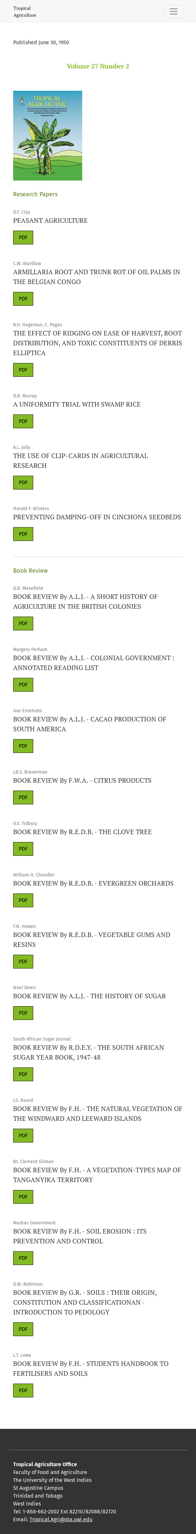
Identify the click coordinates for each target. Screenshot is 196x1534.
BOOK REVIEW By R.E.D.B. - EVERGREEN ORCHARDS (93, 883)
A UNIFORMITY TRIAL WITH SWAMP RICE (77, 404)
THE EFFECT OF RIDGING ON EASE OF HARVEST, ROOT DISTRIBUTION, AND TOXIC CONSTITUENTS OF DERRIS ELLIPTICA (97, 343)
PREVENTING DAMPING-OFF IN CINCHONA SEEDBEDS (97, 516)
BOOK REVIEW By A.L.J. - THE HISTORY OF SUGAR (89, 995)
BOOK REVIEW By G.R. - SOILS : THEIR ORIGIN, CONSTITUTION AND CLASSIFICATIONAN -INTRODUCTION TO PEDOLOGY (85, 1302)
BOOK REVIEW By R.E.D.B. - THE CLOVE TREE (82, 831)
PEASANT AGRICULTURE (50, 220)
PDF (23, 237)
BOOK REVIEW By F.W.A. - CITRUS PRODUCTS (82, 780)
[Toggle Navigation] (173, 11)
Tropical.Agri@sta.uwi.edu (61, 1519)
